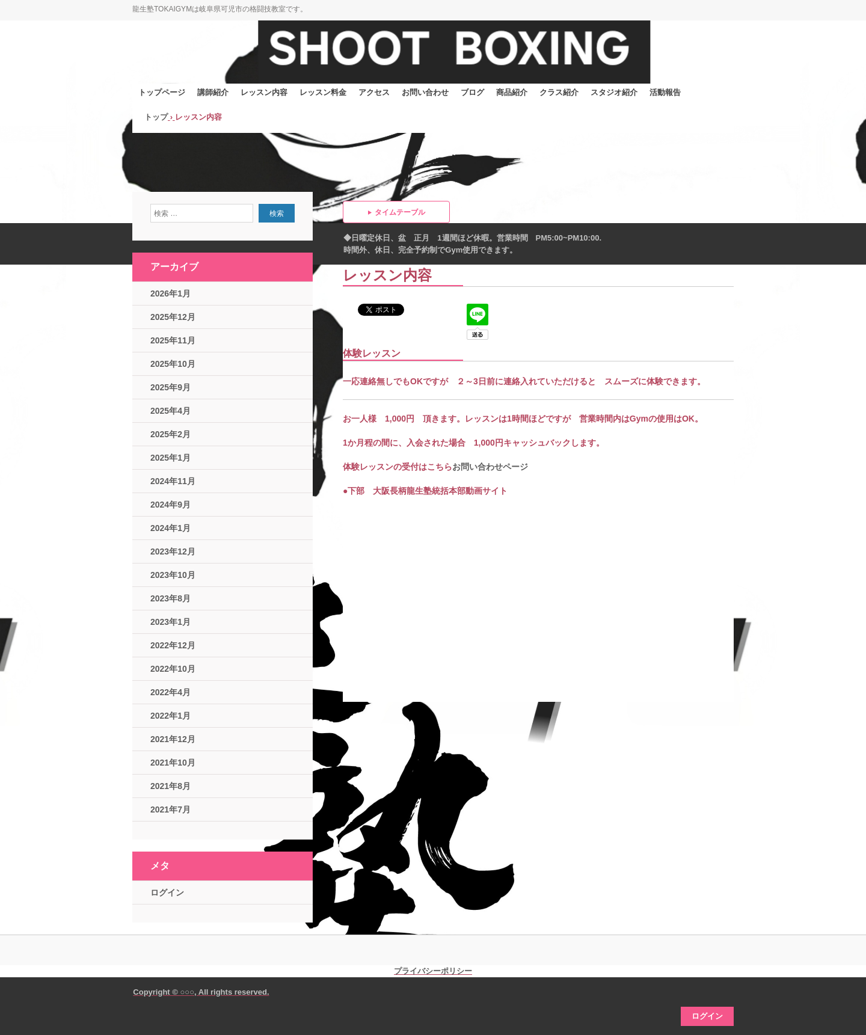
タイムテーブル (400, 212)
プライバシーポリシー (433, 970)
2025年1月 (170, 457)
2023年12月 (172, 551)
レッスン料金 (322, 92)
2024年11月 (172, 481)
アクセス (374, 92)
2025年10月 (172, 364)
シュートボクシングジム (222, 59)
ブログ (472, 92)
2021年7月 (170, 809)
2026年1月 (170, 293)
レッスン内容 (264, 92)
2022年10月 (172, 669)
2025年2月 (170, 434)
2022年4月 (170, 692)
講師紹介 (213, 92)
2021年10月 (172, 762)
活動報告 (665, 92)
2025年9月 (170, 387)
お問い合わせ (425, 92)
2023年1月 (170, 622)
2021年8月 (170, 786)
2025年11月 (172, 340)
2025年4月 (170, 411)
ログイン (167, 892)
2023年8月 (170, 598)
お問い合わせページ (490, 466)
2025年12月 (172, 317)
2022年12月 (172, 645)
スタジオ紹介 (614, 92)
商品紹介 (511, 92)
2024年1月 (170, 528)
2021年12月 (172, 739)
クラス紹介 (559, 92)
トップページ (161, 92)
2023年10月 (172, 575)
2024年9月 (170, 504)
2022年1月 (170, 715)
